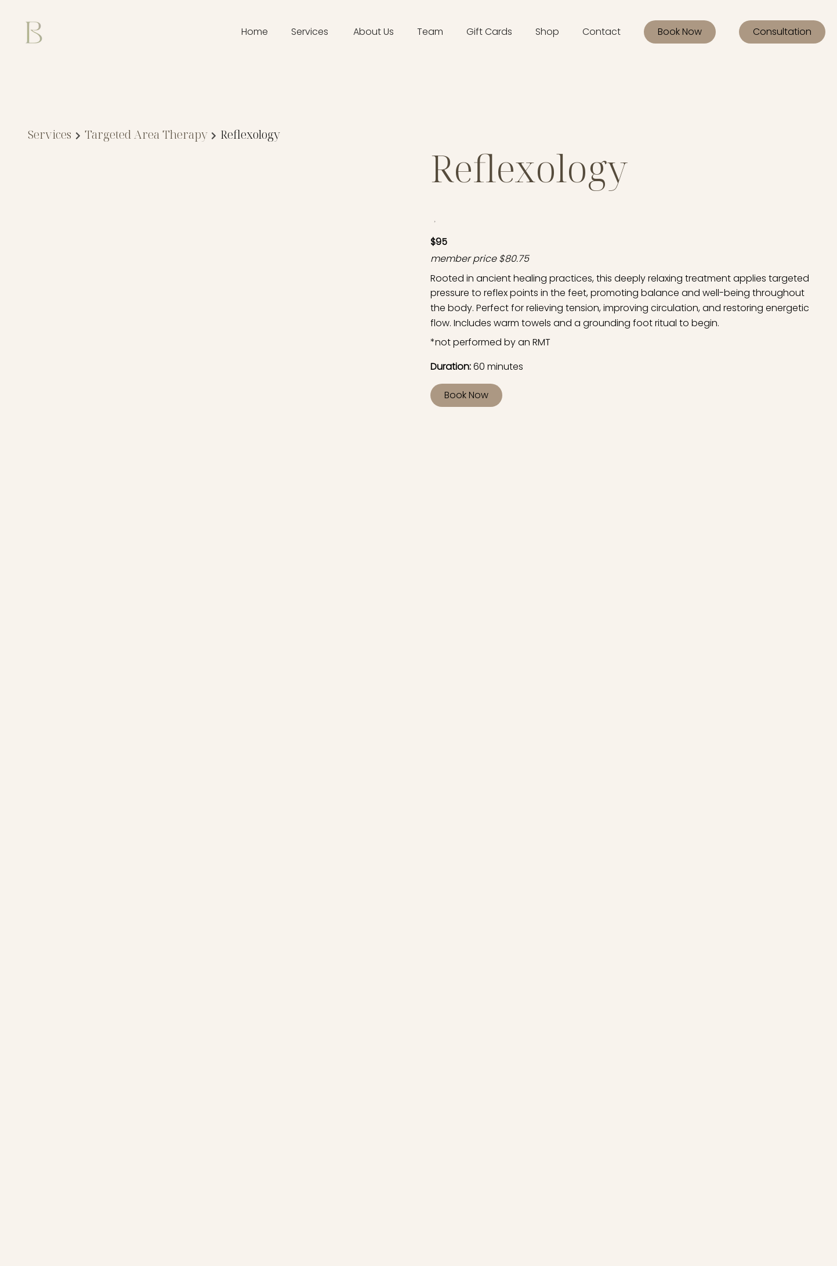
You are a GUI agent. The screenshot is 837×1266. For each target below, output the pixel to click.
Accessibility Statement (381, 1023)
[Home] (255, 32)
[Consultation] (782, 32)
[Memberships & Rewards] (237, 1036)
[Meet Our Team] (217, 1064)
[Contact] (601, 32)
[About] (197, 1022)
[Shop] (547, 32)
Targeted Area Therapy (146, 134)
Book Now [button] (466, 395)
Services (49, 134)
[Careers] (201, 1079)
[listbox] (373, 32)
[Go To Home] (33, 32)
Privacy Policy (464, 1023)
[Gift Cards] (489, 32)
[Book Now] (679, 32)
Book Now (680, 31)
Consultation (782, 31)
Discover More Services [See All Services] (93, 641)
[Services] (309, 32)
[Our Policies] (208, 1050)
